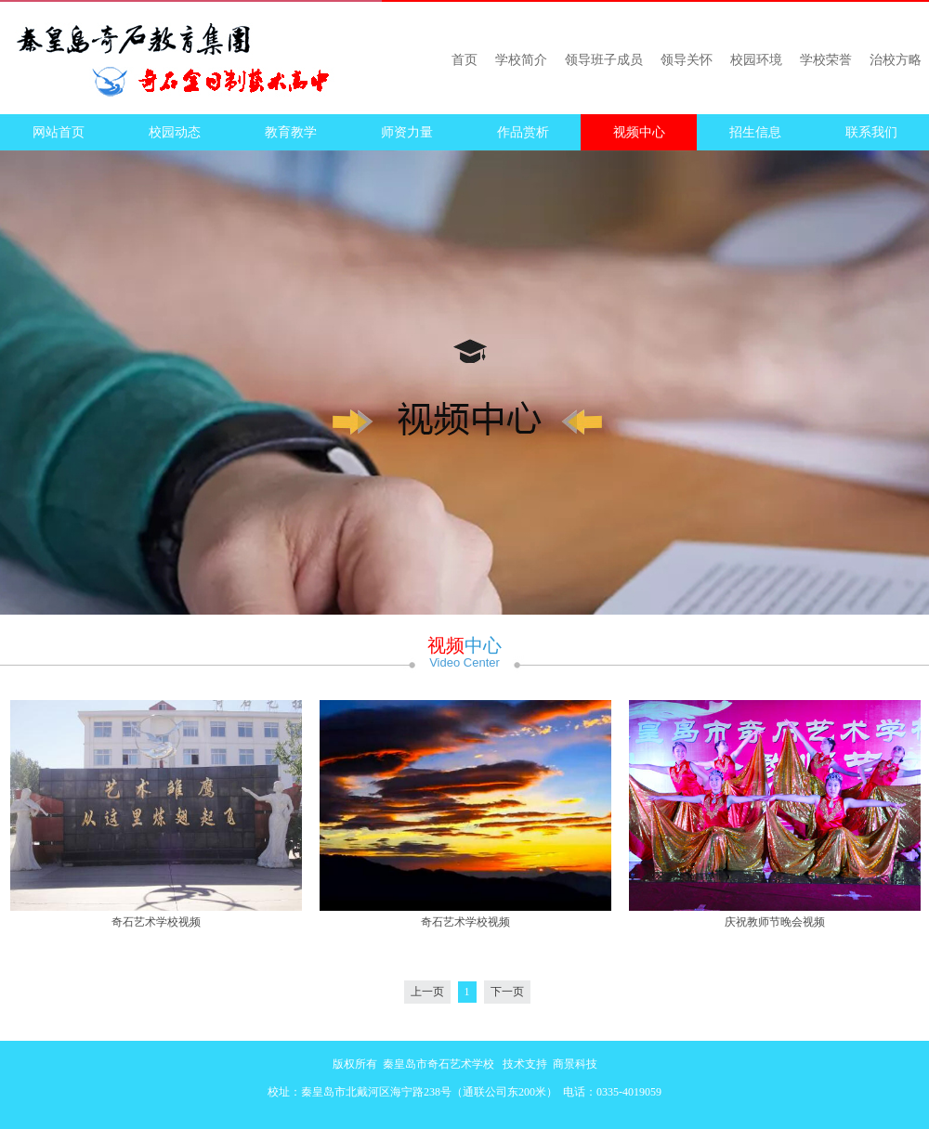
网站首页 (59, 132)
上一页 (427, 991)
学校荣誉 (826, 60)
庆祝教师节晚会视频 (775, 921)
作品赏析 (523, 132)
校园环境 (756, 60)
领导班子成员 (604, 60)
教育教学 (291, 132)
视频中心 (639, 132)
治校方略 (896, 60)
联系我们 (871, 132)
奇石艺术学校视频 (156, 921)
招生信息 (755, 132)
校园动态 (175, 132)
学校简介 (521, 60)
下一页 (507, 991)
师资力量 (407, 132)
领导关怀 (687, 60)
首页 (464, 60)
